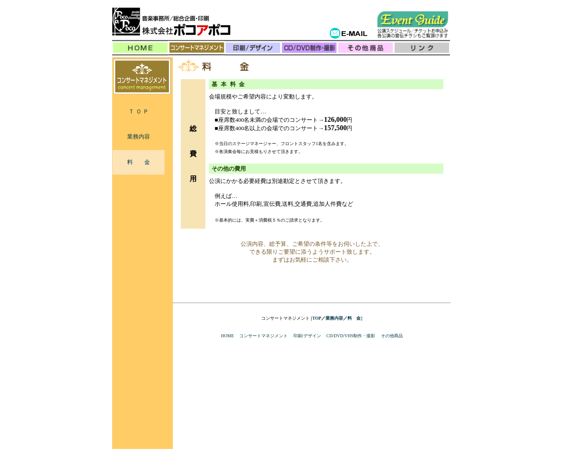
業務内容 (138, 136)
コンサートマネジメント (263, 335)
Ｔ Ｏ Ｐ (138, 111)
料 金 (138, 162)
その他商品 (392, 335)
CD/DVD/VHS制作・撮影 (350, 335)
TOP (316, 318)
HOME (227, 335)
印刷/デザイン (307, 335)
